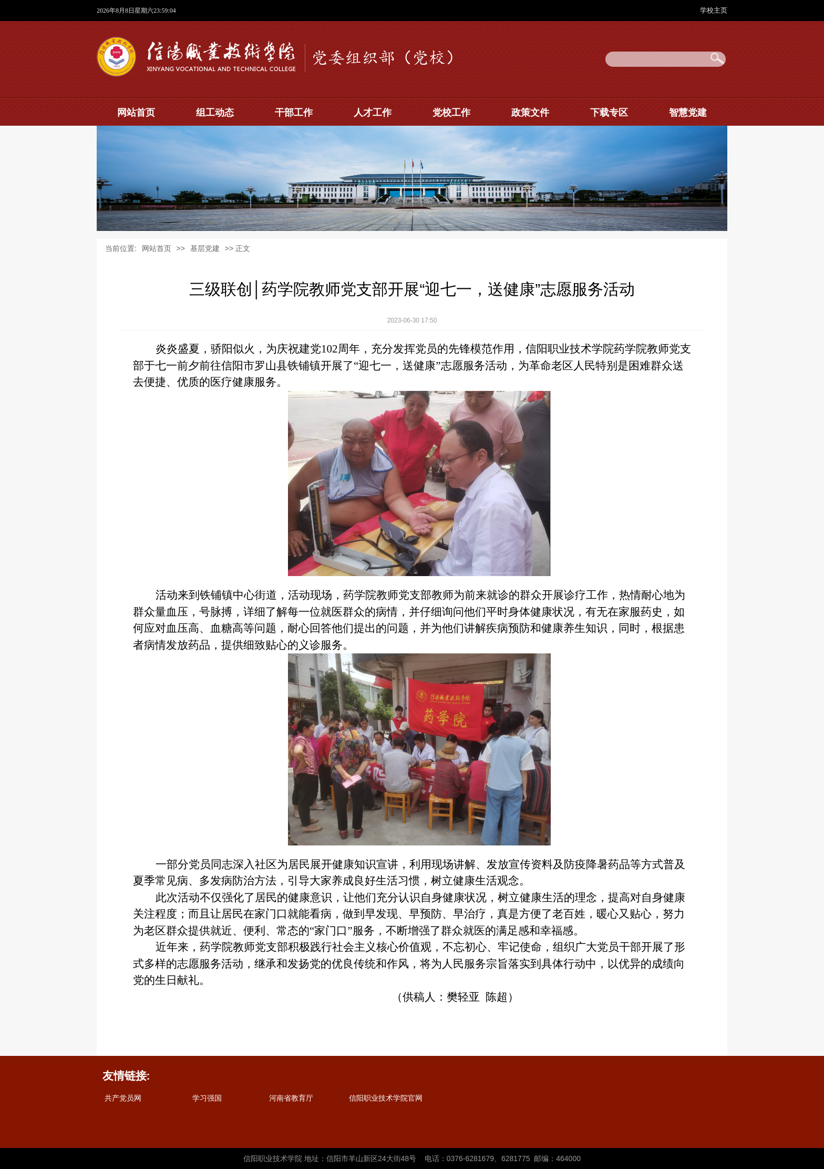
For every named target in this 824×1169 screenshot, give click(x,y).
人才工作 (373, 112)
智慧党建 (688, 112)
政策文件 (530, 112)
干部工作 (294, 112)
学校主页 (713, 10)
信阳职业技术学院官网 (386, 1098)
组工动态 (215, 112)
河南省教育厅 (291, 1098)
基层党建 (205, 248)
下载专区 (609, 112)
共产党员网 (123, 1098)
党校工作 (451, 112)
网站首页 (136, 112)
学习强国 (207, 1098)
